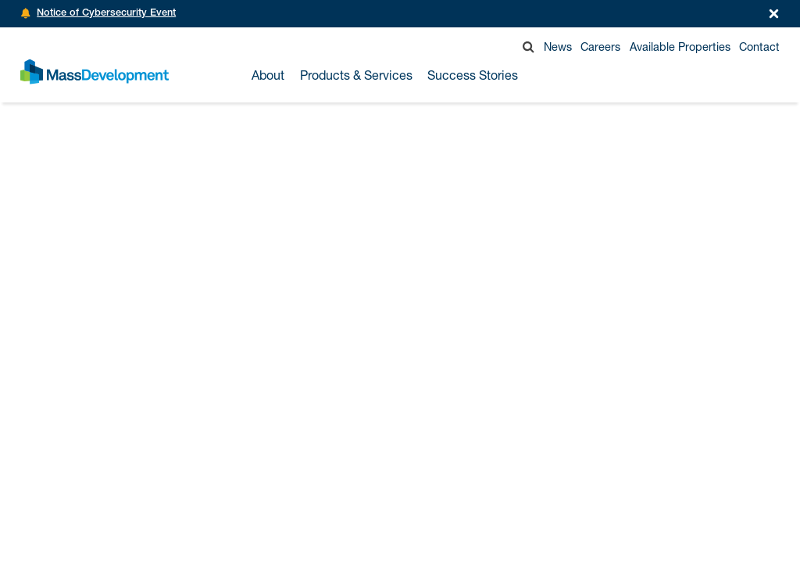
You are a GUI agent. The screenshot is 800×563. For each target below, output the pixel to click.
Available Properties (680, 46)
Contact (759, 46)
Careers (600, 46)
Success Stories (472, 75)
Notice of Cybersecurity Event (106, 14)
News (558, 46)
